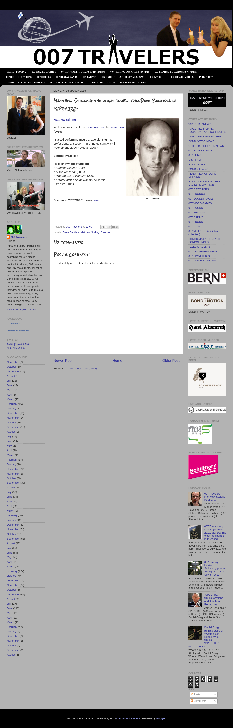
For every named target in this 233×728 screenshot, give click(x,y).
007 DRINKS (195, 217)
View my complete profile (21, 309)
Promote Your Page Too (18, 331)
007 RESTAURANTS (66, 77)
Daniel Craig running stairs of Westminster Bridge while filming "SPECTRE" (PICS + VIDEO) (205, 637)
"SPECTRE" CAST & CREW (205, 136)
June (9, 385)
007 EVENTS (89, 77)
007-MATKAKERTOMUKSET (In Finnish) (83, 71)
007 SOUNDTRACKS (201, 198)
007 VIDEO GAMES (200, 203)
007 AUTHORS (197, 212)
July (9, 380)
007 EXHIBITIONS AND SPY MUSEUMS (123, 77)
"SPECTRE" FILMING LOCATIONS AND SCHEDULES (207, 130)
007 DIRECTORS (198, 189)
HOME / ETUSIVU (16, 71)
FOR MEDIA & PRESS (103, 82)
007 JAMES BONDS (200, 150)
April (9, 394)
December (13, 413)
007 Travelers (19, 237)
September (13, 371)
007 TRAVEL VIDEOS (182, 77)
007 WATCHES (157, 77)
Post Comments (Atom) (83, 368)
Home (117, 360)
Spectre (105, 232)
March (10, 399)
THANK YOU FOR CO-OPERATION (25, 82)
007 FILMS (194, 155)
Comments (198, 700)
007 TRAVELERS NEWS (202, 251)
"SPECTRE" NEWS (199, 124)
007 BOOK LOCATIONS (19, 77)
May (9, 390)
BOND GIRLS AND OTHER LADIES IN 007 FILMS (204, 183)
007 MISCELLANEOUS (202, 260)
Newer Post (62, 360)
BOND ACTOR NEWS (201, 141)
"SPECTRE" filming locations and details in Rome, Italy (213, 599)
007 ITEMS (195, 226)
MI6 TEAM (194, 159)
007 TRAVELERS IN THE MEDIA (67, 82)
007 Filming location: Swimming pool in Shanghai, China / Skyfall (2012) (214, 568)
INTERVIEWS (206, 77)
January (11, 408)
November (13, 362)
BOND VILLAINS (198, 169)
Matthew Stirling (90, 232)
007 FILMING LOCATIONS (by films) (130, 71)
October (11, 366)
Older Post (171, 360)
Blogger (160, 718)
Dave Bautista (95, 127)
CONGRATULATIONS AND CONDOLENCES (204, 241)
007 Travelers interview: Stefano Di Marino (214, 496)
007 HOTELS (44, 77)
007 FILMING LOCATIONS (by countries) (176, 71)
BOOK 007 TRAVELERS (133, 82)
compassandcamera (128, 718)
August (11, 376)
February (12, 404)
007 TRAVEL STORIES (44, 71)
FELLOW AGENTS (199, 246)
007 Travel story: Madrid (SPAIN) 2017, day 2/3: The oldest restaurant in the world (215, 532)
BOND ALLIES (196, 164)
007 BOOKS (195, 208)
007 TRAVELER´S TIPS (202, 256)
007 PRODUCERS (199, 194)
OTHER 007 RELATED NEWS (206, 145)
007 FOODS (195, 221)
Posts (195, 694)
